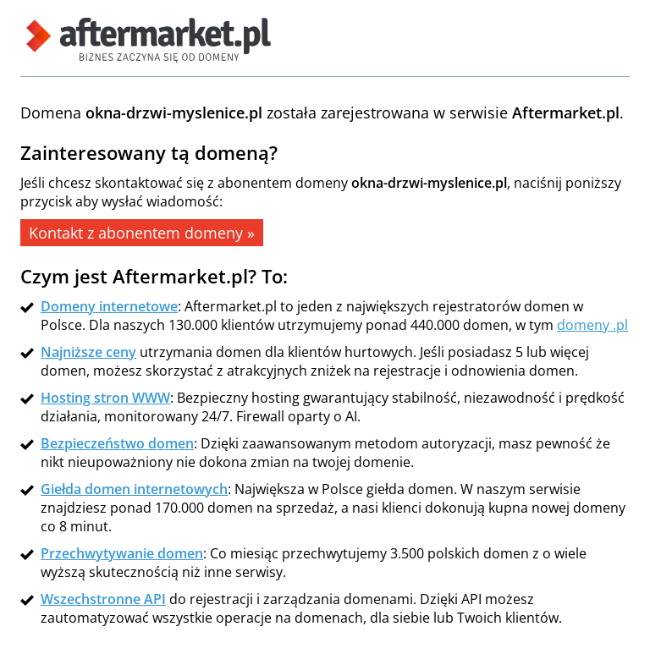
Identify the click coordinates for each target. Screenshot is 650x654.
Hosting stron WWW (105, 397)
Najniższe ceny (88, 352)
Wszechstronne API (103, 599)
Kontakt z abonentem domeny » (142, 233)
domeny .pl (592, 325)
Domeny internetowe (109, 306)
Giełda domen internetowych (134, 489)
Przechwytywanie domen (122, 553)
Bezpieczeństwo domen (117, 443)
